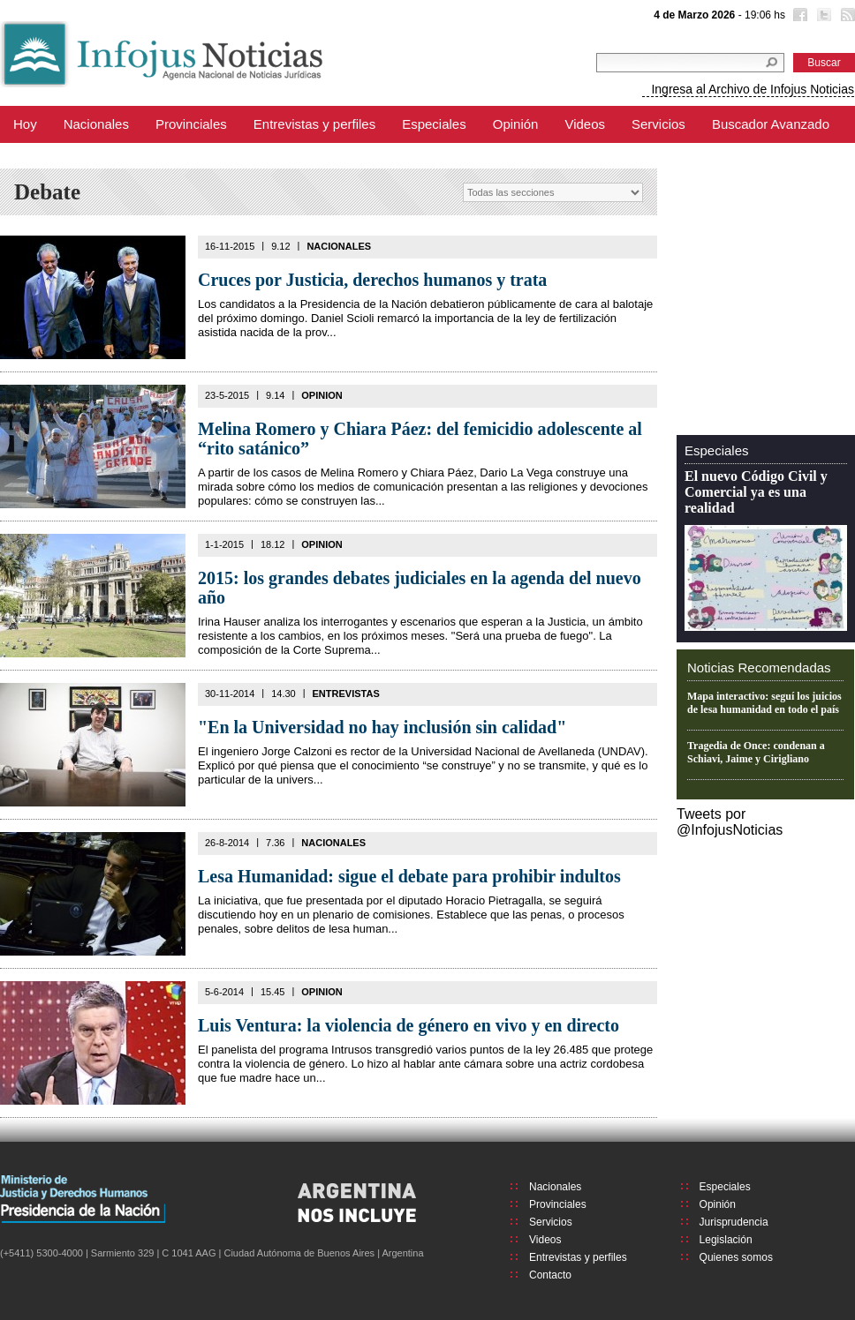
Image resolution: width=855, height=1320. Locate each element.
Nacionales (96, 123)
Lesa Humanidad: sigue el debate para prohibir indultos (409, 876)
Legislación (726, 1240)
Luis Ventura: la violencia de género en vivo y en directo (408, 1025)
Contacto (550, 1275)
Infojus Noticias (176, 54)
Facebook (798, 16)
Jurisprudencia (734, 1222)
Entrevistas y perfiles (314, 123)
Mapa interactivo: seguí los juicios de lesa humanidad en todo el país (764, 703)
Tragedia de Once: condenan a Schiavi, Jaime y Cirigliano (756, 752)
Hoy (25, 123)
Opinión (516, 123)
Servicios (658, 123)
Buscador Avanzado (770, 123)
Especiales (434, 123)
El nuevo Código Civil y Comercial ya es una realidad (756, 492)
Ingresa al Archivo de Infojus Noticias (752, 89)
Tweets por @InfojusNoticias (730, 821)
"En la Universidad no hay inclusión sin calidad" (382, 727)
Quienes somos (736, 1257)
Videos (584, 123)
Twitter (822, 16)
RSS (846, 16)
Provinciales (191, 123)
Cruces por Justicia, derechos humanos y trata (372, 279)
